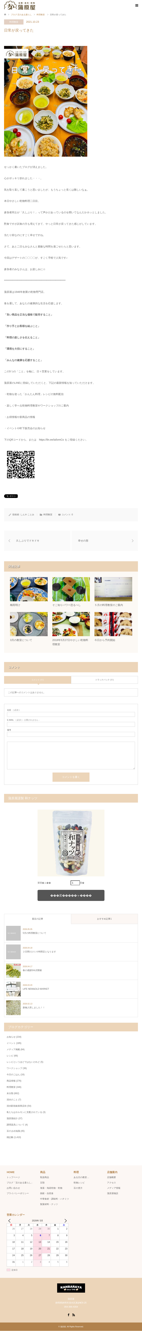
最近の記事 (37, 919)
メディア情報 (113, 1188)
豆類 (42, 1183)
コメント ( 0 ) (37, 680)
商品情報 (11, 1081)
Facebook (68, 1315)
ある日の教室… (81, 1177)
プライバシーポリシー (18, 1193)
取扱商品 (44, 1177)
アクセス (111, 1183)
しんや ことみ (27, 514)
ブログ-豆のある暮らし (21, 14)
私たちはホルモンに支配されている (24, 1112)
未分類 (10, 1093)
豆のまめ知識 (13, 1131)
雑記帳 (10, 1137)
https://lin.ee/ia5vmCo (51, 439)
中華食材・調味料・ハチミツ (54, 1199)
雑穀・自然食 (46, 1193)
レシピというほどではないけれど (23, 1062)
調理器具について (15, 1125)
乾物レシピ (79, 1183)
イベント (11, 1043)
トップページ (13, 1177)
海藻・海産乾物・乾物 (51, 1188)
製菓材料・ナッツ (49, 1204)
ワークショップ (14, 1068)
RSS (74, 1315)
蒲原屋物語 (112, 1193)
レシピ (10, 1056)
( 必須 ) (13, 710)
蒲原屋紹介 (12, 1118)
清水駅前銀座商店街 (17, 1106)
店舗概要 (111, 1177)
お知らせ (11, 1037)
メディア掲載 (13, 1049)
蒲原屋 (63, 1327)
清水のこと (12, 1100)
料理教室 (13, 22)
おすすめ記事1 (104, 919)
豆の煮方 (78, 1188)
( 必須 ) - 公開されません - (23, 720)
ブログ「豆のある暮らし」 (20, 1183)
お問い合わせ (13, 1188)
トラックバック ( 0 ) (104, 680)
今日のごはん (13, 1074)
